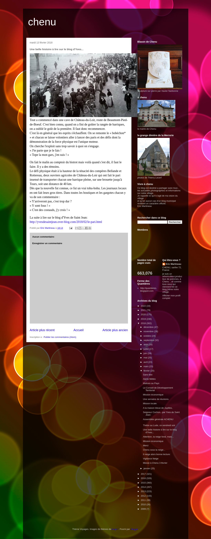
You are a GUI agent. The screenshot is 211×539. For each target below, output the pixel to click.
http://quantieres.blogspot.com (148, 289)
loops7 (115, 529)
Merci (145, 445)
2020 (144, 314)
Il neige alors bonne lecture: (157, 454)
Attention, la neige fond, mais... (158, 436)
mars (146, 366)
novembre (148, 331)
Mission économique (153, 394)
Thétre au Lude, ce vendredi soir (159, 425)
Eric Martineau (173, 264)
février (146, 370)
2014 (144, 487)
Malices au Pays (151, 383)
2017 (144, 474)
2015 (144, 482)
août (145, 344)
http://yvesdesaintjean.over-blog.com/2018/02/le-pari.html (66, 222)
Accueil (79, 330)
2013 (144, 491)
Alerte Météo (149, 379)
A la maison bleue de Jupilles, (157, 408)
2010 (144, 504)
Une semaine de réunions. (156, 399)
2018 (144, 323)
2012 (144, 496)
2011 (144, 500)
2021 (144, 310)
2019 (144, 319)
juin (145, 353)
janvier (147, 468)
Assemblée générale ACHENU (158, 419)
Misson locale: (150, 403)
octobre (147, 336)
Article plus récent (42, 330)
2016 (144, 478)
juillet (146, 349)
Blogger (134, 529)
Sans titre (147, 374)
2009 (144, 509)
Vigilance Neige (150, 458)
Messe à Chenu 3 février (155, 463)
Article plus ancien (115, 330)
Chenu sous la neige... (154, 450)
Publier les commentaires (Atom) (60, 337)
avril (145, 362)
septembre (149, 340)
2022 (144, 306)
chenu (42, 22)
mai (145, 357)
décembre (148, 327)
